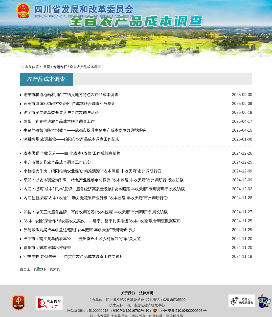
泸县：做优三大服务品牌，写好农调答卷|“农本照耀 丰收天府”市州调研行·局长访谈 (95, 212)
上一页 (32, 269)
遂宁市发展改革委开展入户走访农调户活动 (61, 112)
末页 (56, 269)
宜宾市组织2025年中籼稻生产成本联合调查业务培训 (69, 103)
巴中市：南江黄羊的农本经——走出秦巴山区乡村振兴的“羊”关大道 (82, 239)
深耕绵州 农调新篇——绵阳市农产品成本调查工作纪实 (71, 139)
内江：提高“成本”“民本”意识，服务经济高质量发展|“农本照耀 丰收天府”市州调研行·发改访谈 (104, 189)
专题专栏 (60, 67)
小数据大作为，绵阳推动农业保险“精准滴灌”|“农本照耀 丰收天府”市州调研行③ (92, 171)
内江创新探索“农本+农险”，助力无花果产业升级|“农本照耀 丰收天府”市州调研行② (95, 198)
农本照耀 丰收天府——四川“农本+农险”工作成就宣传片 (71, 153)
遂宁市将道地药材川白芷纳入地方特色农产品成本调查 (70, 95)
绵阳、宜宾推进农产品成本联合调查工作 (59, 121)
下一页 (48, 269)
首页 (46, 67)
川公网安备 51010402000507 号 (182, 311)
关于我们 (128, 293)
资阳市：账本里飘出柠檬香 (47, 247)
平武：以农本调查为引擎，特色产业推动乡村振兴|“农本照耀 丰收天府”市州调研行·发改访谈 (103, 180)
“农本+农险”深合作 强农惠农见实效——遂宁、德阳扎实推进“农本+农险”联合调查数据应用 (102, 221)
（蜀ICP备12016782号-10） (131, 311)
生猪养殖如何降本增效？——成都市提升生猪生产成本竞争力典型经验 (84, 130)
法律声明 (146, 293)
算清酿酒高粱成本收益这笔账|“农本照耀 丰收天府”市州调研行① (79, 230)
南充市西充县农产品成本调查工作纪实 (57, 162)
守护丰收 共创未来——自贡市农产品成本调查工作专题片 (73, 256)
